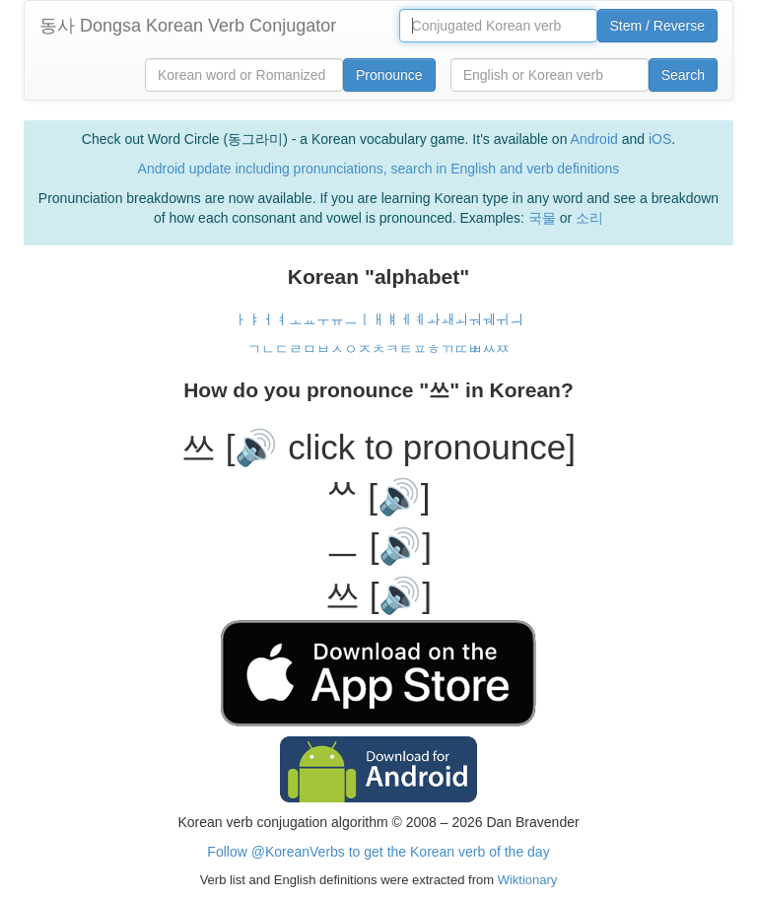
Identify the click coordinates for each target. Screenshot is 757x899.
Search (683, 75)
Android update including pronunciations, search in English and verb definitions (379, 168)
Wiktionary (525, 879)
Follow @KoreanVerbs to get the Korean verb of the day (378, 852)
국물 (542, 218)
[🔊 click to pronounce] (401, 447)
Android (594, 139)
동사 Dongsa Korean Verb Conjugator (187, 25)
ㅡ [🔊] (378, 545)
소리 (589, 218)
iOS (660, 139)
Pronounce (389, 75)
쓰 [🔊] (378, 595)
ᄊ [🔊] (378, 496)
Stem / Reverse (657, 26)
